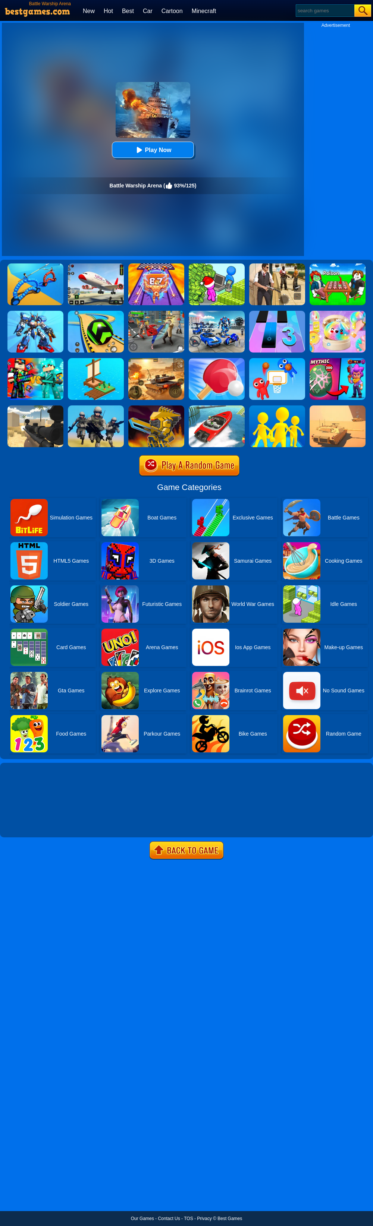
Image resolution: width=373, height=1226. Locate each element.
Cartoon (172, 11)
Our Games (142, 1218)
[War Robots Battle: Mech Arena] (35, 313)
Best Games (229, 1218)
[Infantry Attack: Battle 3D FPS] (96, 408)
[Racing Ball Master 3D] (96, 313)
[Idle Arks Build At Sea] (96, 360)
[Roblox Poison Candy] (338, 266)
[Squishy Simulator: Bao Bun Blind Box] (338, 313)
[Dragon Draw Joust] (35, 266)
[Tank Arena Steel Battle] (156, 360)
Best (128, 11)
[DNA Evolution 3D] (156, 266)
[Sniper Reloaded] (35, 408)
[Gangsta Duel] (156, 313)
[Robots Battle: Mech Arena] (217, 313)
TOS (188, 1218)
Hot (108, 11)
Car (148, 11)
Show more (25, 823)
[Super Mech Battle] (156, 408)
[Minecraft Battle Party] (35, 360)
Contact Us (169, 1218)
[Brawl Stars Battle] (338, 360)
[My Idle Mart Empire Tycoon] (217, 266)
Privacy (204, 1218)
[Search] (325, 10)
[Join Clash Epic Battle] (277, 408)
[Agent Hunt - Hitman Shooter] (277, 266)
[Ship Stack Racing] (217, 408)
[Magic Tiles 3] (277, 313)
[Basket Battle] (277, 360)
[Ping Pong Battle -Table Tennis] (217, 360)
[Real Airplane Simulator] (96, 266)
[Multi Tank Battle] (338, 408)
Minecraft (204, 11)
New (89, 11)
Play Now (152, 150)
